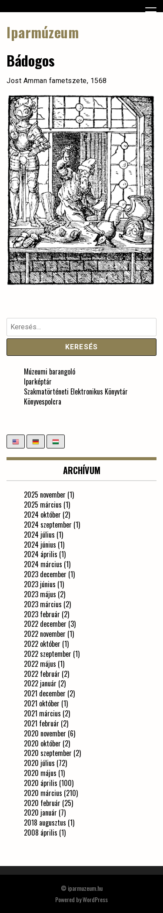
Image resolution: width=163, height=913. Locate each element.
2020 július (39, 763)
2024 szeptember (48, 524)
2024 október (42, 514)
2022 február (42, 674)
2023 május (40, 594)
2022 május (40, 664)
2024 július (39, 534)
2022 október (42, 644)
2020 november (45, 733)
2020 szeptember (48, 753)
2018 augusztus (45, 822)
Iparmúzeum (43, 32)
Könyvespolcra (42, 401)
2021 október (42, 703)
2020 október (42, 743)
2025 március (43, 504)
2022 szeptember (47, 654)
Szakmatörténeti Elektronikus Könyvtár (76, 391)
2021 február (41, 723)
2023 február (42, 614)
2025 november (45, 494)
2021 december (45, 693)
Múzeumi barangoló (49, 371)
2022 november (45, 634)
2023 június (40, 584)
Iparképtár (38, 381)
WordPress (95, 899)
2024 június (40, 544)
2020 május (40, 773)
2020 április (40, 783)
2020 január (40, 812)
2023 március (43, 604)
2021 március (42, 713)
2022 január (40, 683)
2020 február (42, 803)
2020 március (43, 793)
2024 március (43, 564)
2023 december (45, 574)
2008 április (40, 832)
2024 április (40, 554)
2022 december (45, 624)
